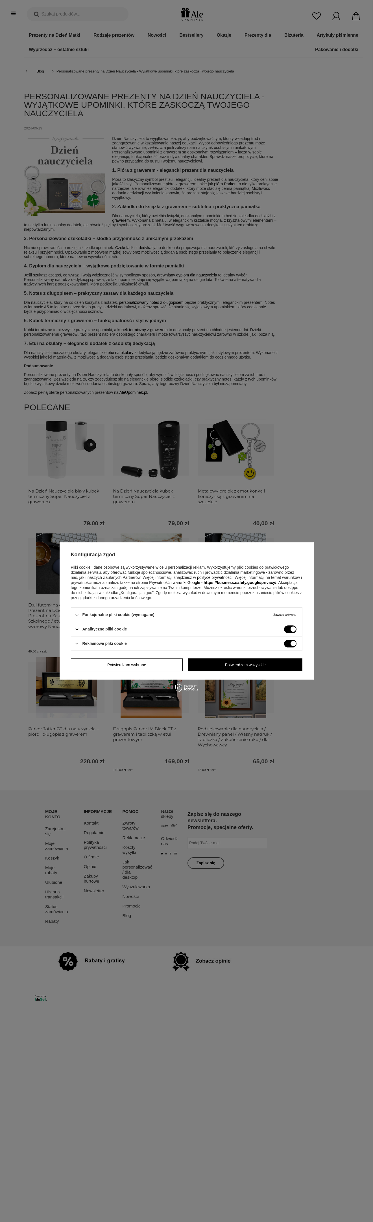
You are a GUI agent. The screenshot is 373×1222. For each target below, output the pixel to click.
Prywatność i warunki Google (174, 582)
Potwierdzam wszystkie (245, 665)
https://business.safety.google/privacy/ (240, 582)
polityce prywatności (214, 577)
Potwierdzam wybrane (126, 665)
